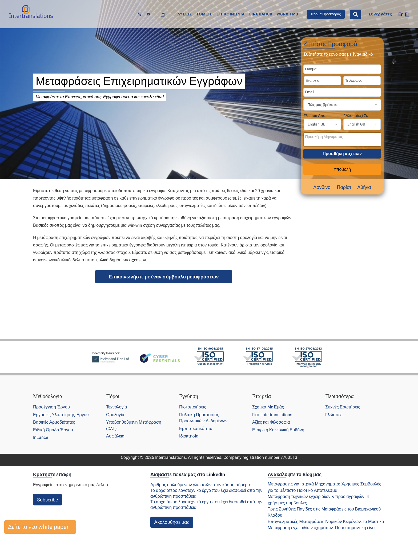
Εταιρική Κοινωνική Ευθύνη (278, 429)
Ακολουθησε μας (172, 522)
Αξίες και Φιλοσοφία (271, 422)
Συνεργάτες (380, 14)
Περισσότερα (339, 396)
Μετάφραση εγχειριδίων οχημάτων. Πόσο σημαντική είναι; (322, 527)
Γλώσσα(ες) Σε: (356, 116)
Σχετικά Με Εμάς (268, 407)
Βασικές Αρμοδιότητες (54, 422)
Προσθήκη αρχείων (342, 153)
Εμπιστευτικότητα (195, 428)
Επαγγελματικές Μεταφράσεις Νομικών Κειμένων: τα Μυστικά (326, 521)
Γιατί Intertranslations (272, 414)
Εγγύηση (188, 396)
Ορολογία (115, 414)
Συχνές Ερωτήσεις (342, 407)
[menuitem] (401, 14)
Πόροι (112, 396)
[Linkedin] (163, 15)
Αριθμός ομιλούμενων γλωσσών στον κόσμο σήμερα (200, 484)
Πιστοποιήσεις (192, 407)
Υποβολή (342, 169)
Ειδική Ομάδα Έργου (53, 429)
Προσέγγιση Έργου (51, 407)
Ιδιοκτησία (189, 436)
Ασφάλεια (115, 436)
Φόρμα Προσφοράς (326, 14)
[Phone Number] (362, 80)
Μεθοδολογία (47, 396)
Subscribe (47, 499)
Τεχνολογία (116, 407)
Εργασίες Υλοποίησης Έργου (61, 414)
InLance (40, 437)
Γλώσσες (333, 414)
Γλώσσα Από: (315, 116)
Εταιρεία (261, 396)
